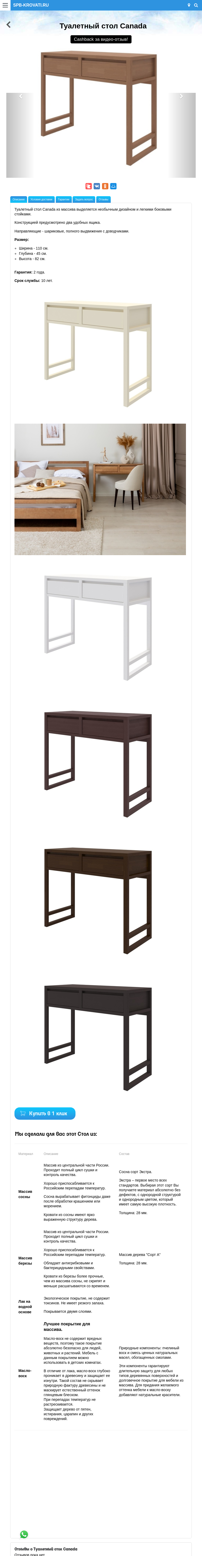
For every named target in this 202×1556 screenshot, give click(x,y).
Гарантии (63, 199)
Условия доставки (41, 199)
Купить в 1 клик (48, 1114)
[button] (20, 135)
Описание (19, 199)
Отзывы (103, 199)
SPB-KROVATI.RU (31, 5)
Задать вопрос (84, 199)
